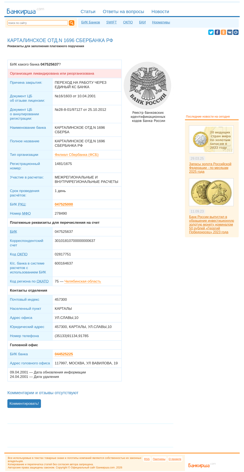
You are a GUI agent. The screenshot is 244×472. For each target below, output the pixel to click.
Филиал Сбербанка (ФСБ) (77, 154)
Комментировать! (24, 403)
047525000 (64, 204)
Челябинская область (82, 281)
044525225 (64, 354)
